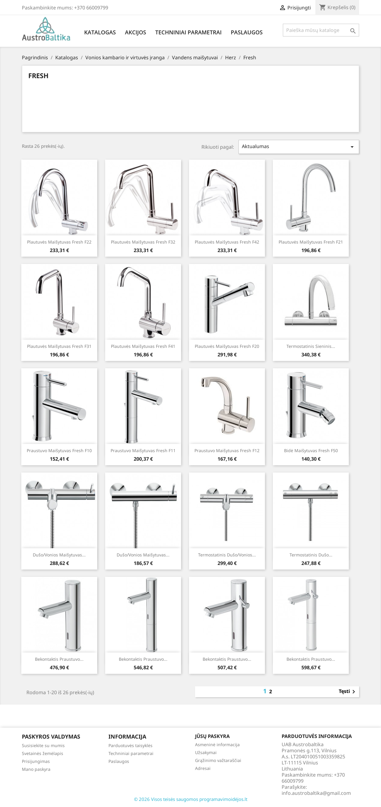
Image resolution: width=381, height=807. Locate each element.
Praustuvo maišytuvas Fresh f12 (226, 450)
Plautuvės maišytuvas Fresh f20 (227, 346)
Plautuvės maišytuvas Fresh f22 (59, 242)
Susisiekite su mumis (43, 745)
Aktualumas (299, 147)
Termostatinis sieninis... (311, 346)
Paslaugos (247, 32)
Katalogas (100, 32)
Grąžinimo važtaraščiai (218, 760)
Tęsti (348, 691)
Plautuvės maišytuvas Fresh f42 (227, 242)
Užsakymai (206, 752)
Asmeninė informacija (217, 744)
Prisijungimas (36, 761)
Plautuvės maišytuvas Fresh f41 (143, 346)
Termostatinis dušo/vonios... (227, 555)
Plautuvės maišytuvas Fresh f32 (143, 242)
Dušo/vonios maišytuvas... (59, 555)
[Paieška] (321, 30)
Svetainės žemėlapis (42, 753)
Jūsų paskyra (212, 736)
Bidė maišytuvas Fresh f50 (311, 450)
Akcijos (135, 32)
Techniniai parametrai (188, 32)
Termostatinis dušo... (311, 555)
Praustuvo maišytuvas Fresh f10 (59, 450)
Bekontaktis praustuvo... (59, 659)
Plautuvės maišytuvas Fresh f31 (59, 346)
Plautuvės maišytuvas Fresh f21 (311, 242)
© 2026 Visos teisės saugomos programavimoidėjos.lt (190, 799)
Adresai (203, 768)
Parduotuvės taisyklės (130, 745)
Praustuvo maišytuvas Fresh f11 (143, 450)
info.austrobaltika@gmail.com (316, 793)
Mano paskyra (36, 769)
